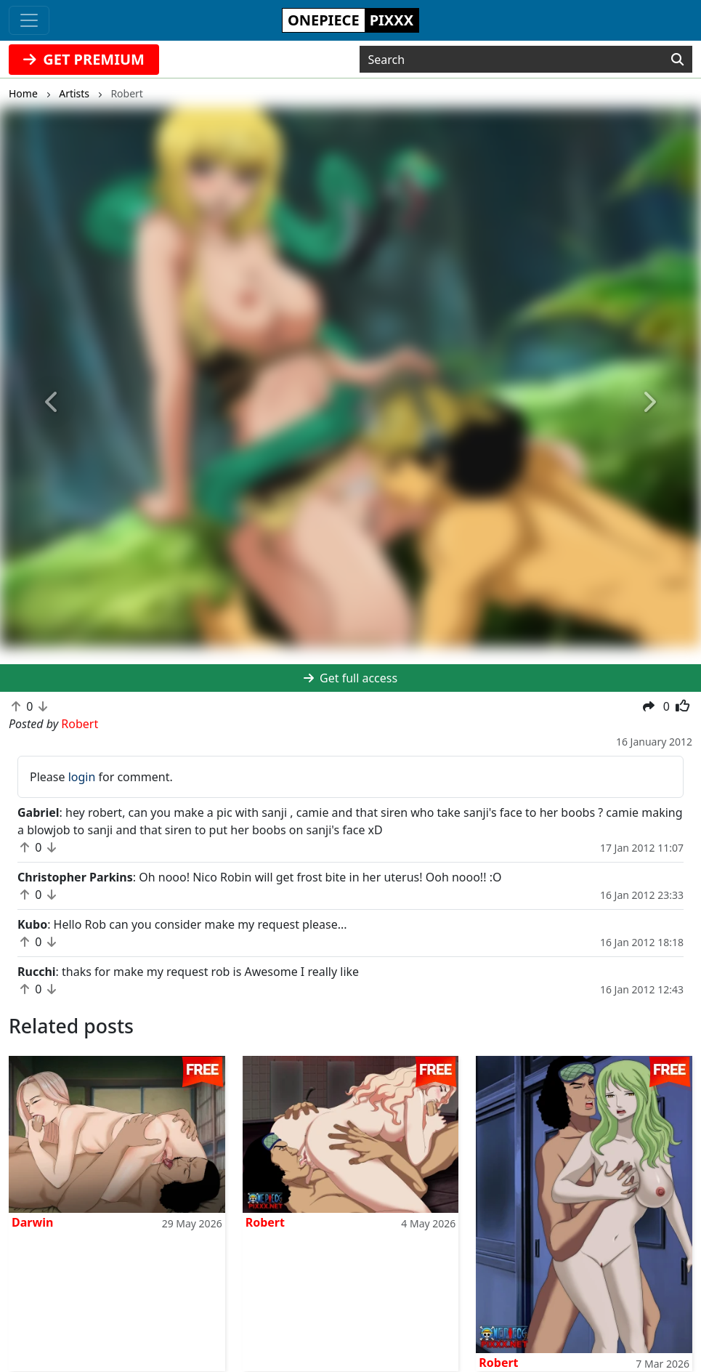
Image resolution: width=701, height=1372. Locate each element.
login (82, 777)
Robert (265, 1222)
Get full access (350, 678)
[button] (52, 403)
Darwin (32, 1222)
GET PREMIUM (84, 59)
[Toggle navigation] (29, 20)
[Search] (677, 59)
